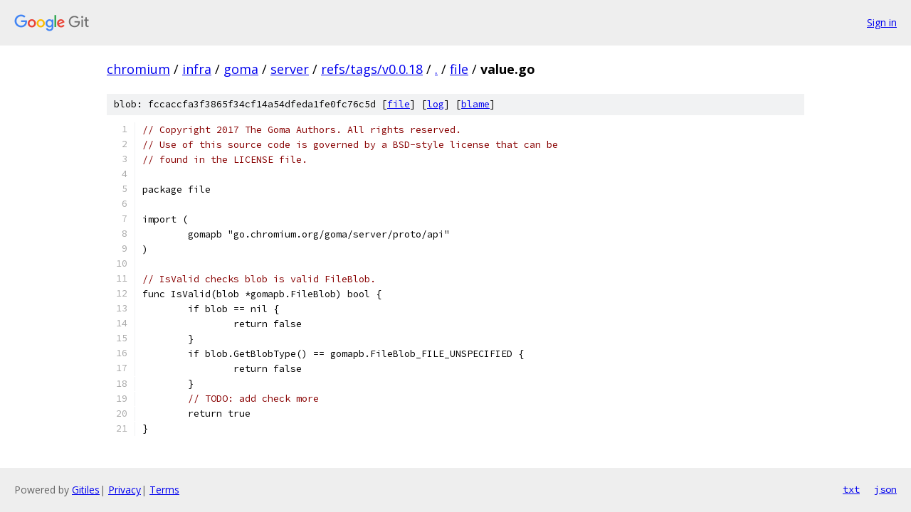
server (289, 69)
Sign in (882, 22)
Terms (164, 489)
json (885, 489)
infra (196, 69)
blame (475, 104)
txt (851, 489)
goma (240, 69)
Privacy (124, 489)
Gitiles (86, 489)
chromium (138, 69)
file (459, 69)
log (435, 104)
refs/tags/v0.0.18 (372, 69)
